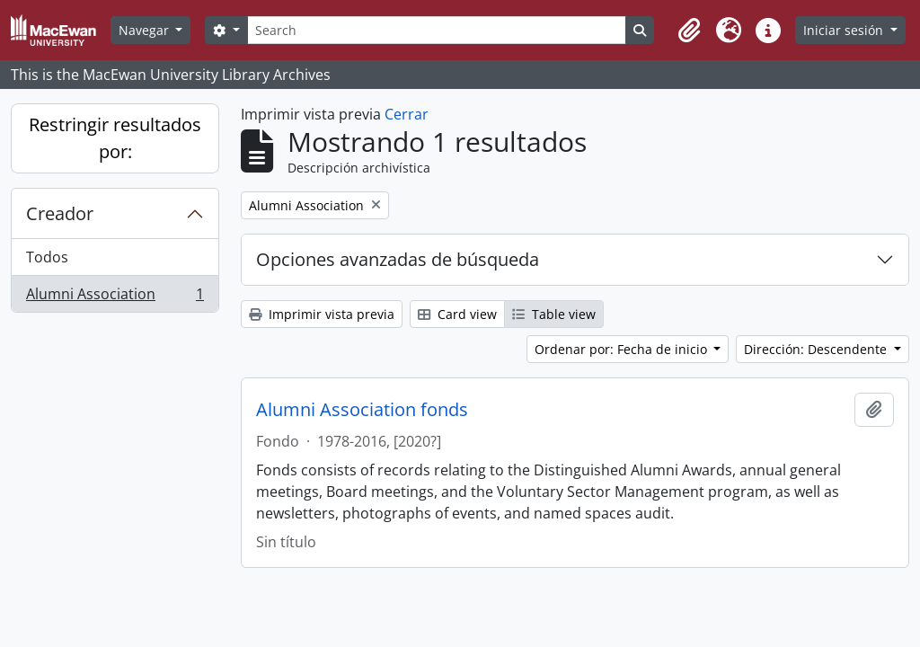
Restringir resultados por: (115, 138)
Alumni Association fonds (362, 410)
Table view (554, 314)
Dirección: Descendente (817, 349)
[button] (689, 30)
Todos (47, 257)
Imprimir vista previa (321, 314)
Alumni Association (114, 297)
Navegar (145, 30)
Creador (59, 213)
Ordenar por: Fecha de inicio (623, 349)
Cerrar (407, 114)
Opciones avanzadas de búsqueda (397, 259)
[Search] (436, 30)
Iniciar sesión (845, 30)
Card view (457, 314)
